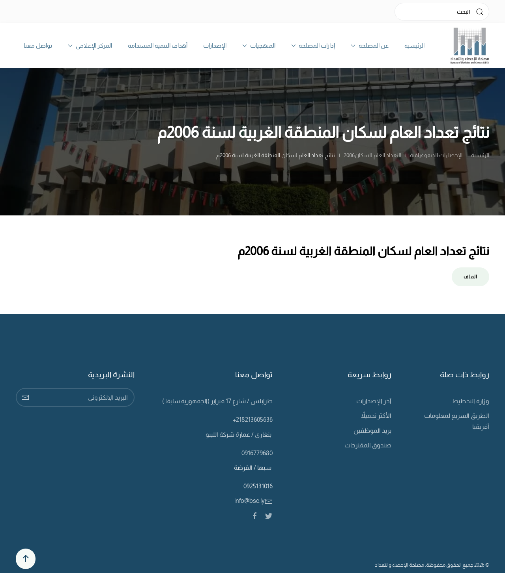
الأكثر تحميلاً (376, 415)
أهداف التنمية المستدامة (157, 45)
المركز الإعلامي (90, 45)
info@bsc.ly (253, 500)
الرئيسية (414, 45)
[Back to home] (469, 45)
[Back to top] (26, 559)
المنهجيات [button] (258, 45)
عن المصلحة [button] (370, 45)
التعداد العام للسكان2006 (372, 155)
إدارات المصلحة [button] (313, 45)
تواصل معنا (38, 45)
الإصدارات (214, 45)
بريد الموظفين (372, 430)
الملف (470, 277)
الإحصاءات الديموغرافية (435, 155)
